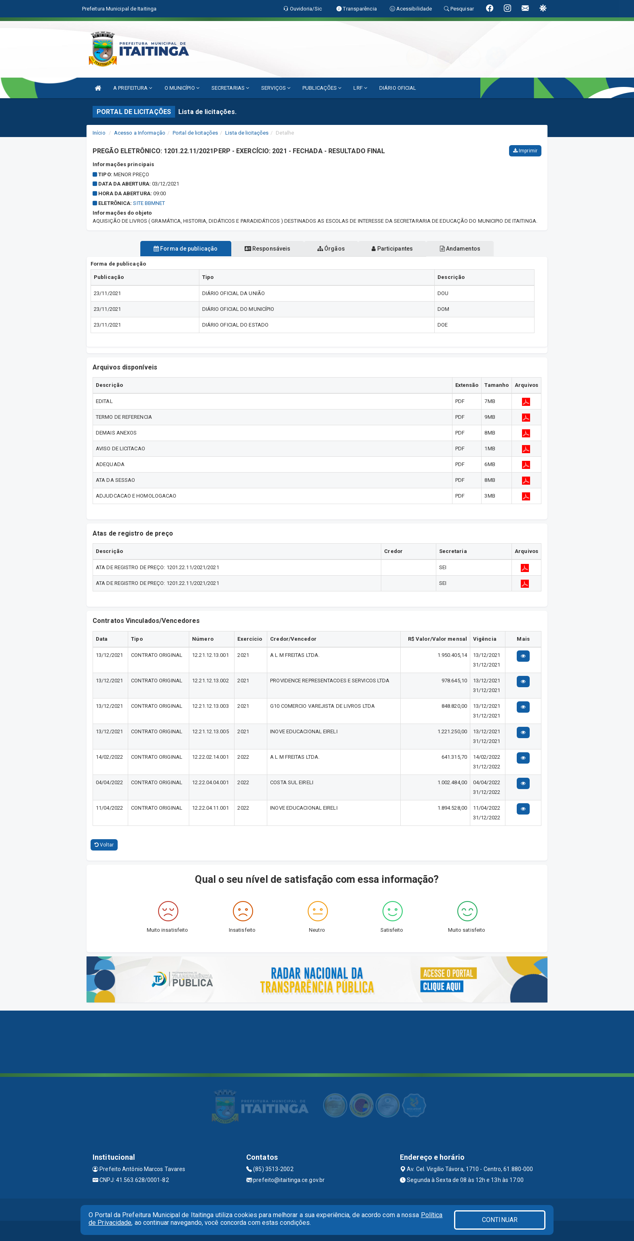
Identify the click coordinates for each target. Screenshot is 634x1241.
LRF (360, 88)
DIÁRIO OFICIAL (397, 88)
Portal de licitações (195, 133)
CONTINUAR (500, 1220)
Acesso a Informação (139, 133)
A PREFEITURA (132, 88)
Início (99, 133)
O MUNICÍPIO (182, 88)
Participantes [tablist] (399, 248)
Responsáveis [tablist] (260, 248)
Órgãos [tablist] (331, 248)
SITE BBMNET (149, 203)
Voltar (104, 845)
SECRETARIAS (230, 88)
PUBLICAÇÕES (321, 88)
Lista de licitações (246, 133)
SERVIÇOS (275, 88)
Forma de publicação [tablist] (171, 248)
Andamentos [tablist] (474, 248)
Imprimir (525, 151)
